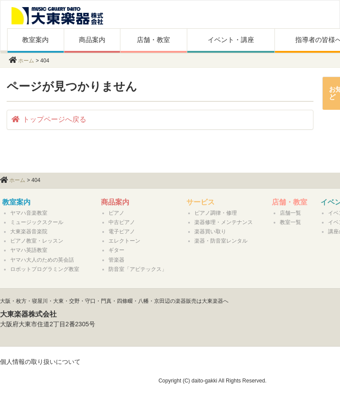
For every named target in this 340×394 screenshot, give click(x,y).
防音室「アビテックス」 (137, 269)
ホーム (26, 61)
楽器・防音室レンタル (220, 241)
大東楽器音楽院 (28, 231)
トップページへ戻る (49, 119)
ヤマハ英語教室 (28, 250)
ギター (116, 250)
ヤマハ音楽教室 (28, 213)
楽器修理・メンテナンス (223, 222)
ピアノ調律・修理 (215, 213)
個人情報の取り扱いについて (40, 361)
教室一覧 (290, 222)
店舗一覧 (290, 213)
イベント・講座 (231, 39)
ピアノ (116, 213)
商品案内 (92, 39)
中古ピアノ (121, 222)
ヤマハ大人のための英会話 (42, 260)
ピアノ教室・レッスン (36, 241)
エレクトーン (124, 241)
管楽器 (116, 260)
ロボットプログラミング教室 (44, 269)
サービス (200, 202)
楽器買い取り (210, 231)
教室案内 (35, 39)
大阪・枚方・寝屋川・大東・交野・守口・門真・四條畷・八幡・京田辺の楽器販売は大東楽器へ (114, 301)
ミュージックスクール (36, 222)
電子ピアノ (121, 231)
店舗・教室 (153, 39)
